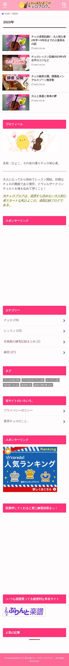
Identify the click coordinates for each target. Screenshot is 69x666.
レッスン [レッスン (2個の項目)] (52, 380)
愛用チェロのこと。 (17, 421)
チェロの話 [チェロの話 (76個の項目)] (11, 380)
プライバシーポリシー (18, 410)
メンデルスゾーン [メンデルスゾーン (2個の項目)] (33, 380)
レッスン (13, 330)
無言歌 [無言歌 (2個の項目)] (26, 385)
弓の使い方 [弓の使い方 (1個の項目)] (11, 385)
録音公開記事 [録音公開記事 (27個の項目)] (43, 385)
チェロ (11, 320)
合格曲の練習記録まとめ (22, 341)
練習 (10, 352)
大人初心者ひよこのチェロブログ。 (37, 658)
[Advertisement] (34, 262)
